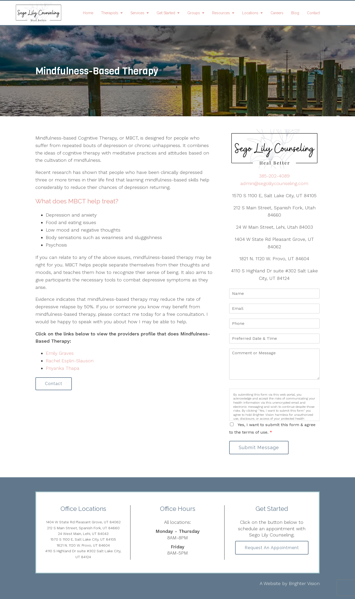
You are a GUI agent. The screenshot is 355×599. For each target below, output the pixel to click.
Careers (277, 13)
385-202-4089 (274, 176)
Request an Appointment (272, 547)
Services (137, 13)
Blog (295, 13)
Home (88, 13)
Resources (221, 13)
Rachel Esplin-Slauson (70, 360)
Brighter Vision (304, 583)
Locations (250, 13)
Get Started (166, 13)
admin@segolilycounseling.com (274, 183)
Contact (313, 13)
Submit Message (259, 447)
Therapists (109, 13)
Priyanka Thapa (62, 368)
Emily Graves (60, 353)
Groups (193, 13)
